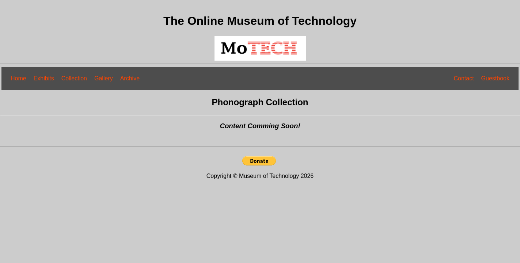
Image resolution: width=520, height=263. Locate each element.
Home (18, 78)
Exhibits (44, 78)
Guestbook (495, 78)
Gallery (103, 78)
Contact (463, 78)
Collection (74, 78)
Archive (130, 78)
